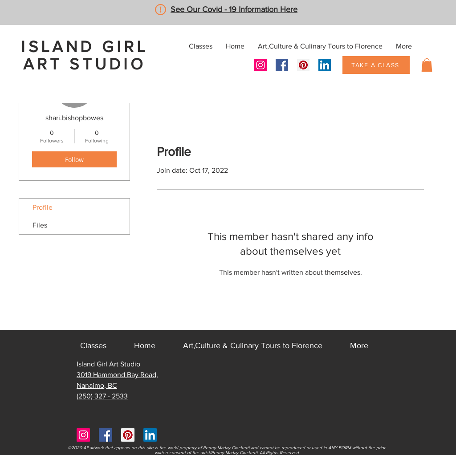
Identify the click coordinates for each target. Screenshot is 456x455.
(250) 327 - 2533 (102, 396)
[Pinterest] (303, 65)
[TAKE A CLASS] (376, 65)
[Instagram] (260, 65)
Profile (43, 207)
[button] (426, 65)
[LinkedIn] (324, 65)
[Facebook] (282, 65)
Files (40, 225)
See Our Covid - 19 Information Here (234, 9)
